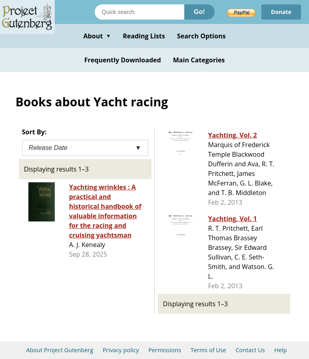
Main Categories (199, 60)
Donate (281, 12)
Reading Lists (144, 36)
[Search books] (139, 12)
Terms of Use (208, 350)
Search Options (201, 36)
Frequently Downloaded (122, 60)
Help (280, 350)
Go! (199, 11)
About (97, 36)
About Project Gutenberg (59, 350)
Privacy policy (121, 350)
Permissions (164, 350)
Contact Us (250, 350)
